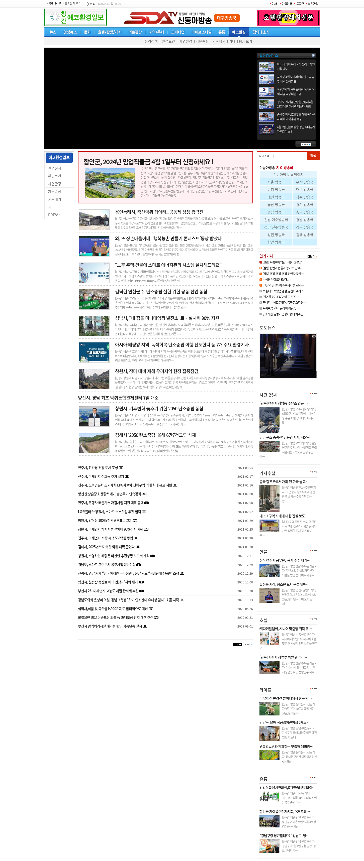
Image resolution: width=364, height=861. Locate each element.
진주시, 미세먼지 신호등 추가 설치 (101, 476)
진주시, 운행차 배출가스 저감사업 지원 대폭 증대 (110, 502)
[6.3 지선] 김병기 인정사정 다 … (285, 380)
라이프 (265, 690)
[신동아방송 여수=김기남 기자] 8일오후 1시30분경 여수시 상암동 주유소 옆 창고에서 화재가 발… (299, 416)
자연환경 (185, 41)
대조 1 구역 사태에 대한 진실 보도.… (284, 515)
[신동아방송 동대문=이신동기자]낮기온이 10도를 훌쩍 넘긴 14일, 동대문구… (298, 708)
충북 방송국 (304, 211)
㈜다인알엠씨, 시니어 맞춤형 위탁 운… (285, 628)
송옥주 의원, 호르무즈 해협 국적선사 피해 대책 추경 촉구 (296, 116)
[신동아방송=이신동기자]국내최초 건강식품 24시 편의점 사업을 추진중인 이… (299, 798)
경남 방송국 (304, 219)
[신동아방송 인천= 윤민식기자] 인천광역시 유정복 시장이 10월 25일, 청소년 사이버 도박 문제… (299, 597)
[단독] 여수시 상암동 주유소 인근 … (283, 403)
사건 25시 (268, 395)
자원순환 (202, 41)
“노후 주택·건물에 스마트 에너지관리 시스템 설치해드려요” (168, 265)
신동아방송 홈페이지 (288, 174)
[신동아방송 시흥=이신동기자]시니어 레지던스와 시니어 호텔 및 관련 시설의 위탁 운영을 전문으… (288, 641)
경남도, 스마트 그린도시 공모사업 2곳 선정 (106, 564)
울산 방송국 (276, 204)
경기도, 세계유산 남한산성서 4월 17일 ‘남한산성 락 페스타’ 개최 (295, 104)
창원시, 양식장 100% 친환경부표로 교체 (105, 520)
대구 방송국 (304, 189)
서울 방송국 (276, 181)
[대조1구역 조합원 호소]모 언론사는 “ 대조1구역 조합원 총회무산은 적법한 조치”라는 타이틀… (287, 529)
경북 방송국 (304, 226)
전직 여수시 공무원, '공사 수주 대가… (284, 560)
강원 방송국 (276, 234)
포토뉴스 (267, 327)
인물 (263, 552)
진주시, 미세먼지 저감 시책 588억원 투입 (105, 537)
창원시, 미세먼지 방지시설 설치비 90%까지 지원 (110, 529)
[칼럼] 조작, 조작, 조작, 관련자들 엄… (283, 274)
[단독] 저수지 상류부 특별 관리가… (283, 657)
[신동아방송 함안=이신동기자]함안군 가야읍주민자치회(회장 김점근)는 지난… (299, 822)
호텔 (263, 620)
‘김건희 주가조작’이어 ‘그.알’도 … (281, 297)
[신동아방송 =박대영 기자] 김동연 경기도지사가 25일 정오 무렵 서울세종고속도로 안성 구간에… (288, 450)
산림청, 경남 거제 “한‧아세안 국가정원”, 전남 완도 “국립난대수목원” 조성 (129, 573)
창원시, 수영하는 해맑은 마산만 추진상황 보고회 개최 (114, 555)
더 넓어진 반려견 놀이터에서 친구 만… (285, 698)
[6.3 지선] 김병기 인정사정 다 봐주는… (284, 314)
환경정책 (151, 41)
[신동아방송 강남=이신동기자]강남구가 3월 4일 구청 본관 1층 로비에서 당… (299, 846)
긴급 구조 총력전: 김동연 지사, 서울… (284, 437)
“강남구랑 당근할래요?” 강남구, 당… (284, 835)
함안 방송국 (276, 241)
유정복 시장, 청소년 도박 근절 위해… (284, 584)
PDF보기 (245, 41)
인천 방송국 (276, 189)
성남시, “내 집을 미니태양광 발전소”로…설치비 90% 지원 (167, 318)
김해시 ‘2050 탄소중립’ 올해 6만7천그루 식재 (155, 435)
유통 (263, 779)
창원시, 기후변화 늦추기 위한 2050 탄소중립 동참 (159, 408)
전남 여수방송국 (276, 219)
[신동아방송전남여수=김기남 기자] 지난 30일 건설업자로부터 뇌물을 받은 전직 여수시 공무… (299, 570)
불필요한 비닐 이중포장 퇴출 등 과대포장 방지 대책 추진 (115, 617)
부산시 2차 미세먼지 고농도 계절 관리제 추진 (108, 590)
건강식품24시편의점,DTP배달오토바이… (287, 787)
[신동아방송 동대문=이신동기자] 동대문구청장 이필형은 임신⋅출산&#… (299, 757)
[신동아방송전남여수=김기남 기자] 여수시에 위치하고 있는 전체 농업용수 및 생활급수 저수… (299, 667)
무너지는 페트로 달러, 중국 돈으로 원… (284, 302)
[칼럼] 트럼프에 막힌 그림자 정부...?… (283, 262)
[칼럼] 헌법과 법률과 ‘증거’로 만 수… (283, 268)
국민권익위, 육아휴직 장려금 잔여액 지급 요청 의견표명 (295, 91)
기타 (232, 41)
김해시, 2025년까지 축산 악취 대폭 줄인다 (106, 546)
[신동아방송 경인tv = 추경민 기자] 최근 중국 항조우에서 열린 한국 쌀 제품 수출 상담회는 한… (299, 494)
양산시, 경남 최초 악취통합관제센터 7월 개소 (118, 397)
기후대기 (218, 41)
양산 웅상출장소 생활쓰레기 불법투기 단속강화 (109, 493)
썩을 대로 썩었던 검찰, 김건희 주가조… (284, 291)
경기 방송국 (304, 204)
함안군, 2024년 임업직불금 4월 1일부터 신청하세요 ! (148, 161)
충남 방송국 (276, 211)
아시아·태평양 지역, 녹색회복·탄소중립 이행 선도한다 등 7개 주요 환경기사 (182, 344)
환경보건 (168, 41)
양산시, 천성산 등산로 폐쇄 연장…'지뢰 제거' (108, 581)
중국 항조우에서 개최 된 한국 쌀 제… (284, 481)
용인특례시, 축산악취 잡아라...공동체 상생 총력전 (159, 211)
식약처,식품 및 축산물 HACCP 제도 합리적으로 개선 (113, 608)
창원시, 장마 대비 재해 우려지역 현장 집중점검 (156, 371)
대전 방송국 (276, 196)
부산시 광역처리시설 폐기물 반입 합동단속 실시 (110, 626)
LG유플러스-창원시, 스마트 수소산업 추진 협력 (109, 511)
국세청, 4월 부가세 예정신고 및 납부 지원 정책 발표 (295, 79)
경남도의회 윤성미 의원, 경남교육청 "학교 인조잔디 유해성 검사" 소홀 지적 (128, 599)
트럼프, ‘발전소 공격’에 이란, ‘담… (281, 308)
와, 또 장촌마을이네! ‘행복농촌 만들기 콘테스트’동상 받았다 (168, 238)
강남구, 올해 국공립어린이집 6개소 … (284, 722)
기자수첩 (267, 473)
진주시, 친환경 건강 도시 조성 (98, 467)
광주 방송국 (304, 196)
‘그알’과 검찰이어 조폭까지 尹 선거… (283, 285)
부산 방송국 (304, 181)
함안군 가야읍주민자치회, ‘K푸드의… (284, 811)
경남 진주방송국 (276, 226)
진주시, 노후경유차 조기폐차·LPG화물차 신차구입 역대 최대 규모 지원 (125, 484)
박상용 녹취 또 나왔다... (275, 279)
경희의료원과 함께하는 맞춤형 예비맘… (286, 746)
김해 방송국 (304, 234)
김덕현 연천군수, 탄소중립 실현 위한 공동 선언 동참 (161, 291)
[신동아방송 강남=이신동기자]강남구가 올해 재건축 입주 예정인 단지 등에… (299, 733)
